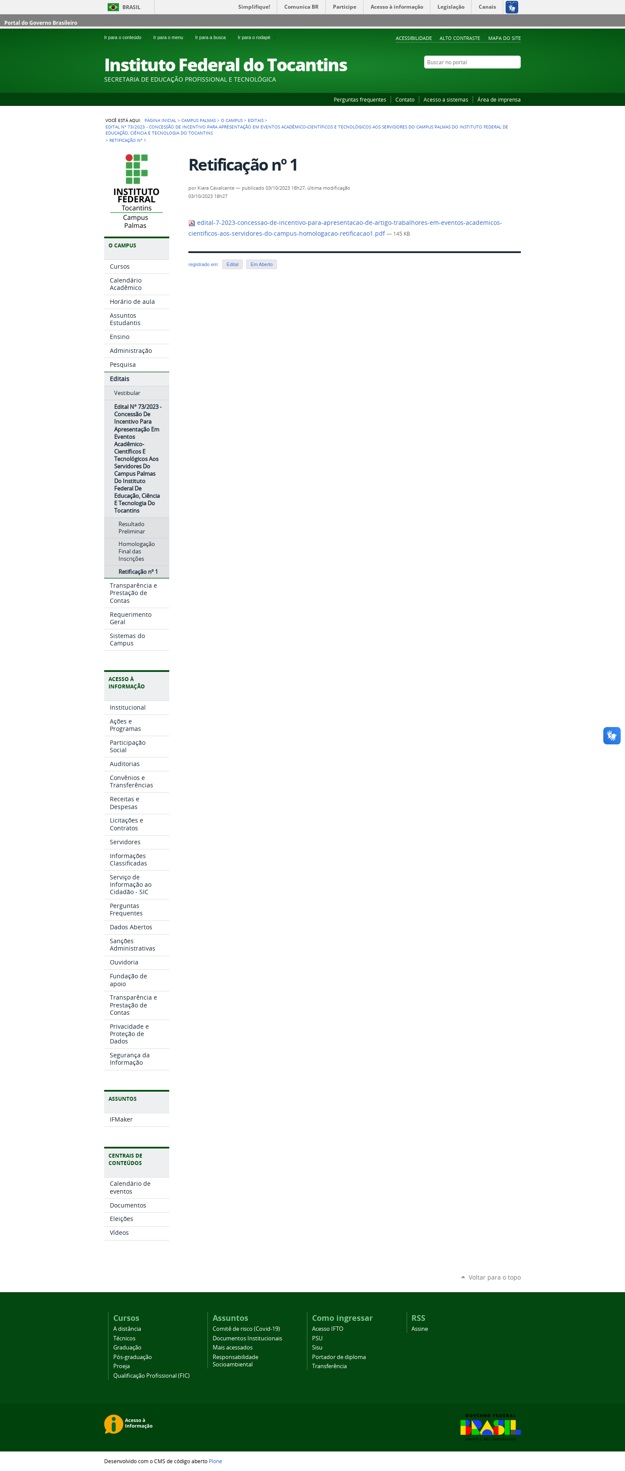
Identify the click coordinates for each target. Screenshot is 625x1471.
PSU (317, 1338)
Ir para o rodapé (258, 37)
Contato (404, 99)
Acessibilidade (414, 38)
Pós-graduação (132, 1357)
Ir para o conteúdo (127, 37)
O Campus (232, 120)
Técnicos (124, 1338)
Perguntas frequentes (360, 99)
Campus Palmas (198, 120)
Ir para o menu (172, 37)
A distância (127, 1329)
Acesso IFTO (327, 1329)
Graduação (127, 1347)
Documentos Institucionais (247, 1338)
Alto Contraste (460, 38)
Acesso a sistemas (446, 99)
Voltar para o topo (495, 1277)
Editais (255, 120)
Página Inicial (160, 120)
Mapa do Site (504, 38)
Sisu (317, 1347)
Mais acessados (233, 1347)
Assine (419, 1329)
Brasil (131, 7)
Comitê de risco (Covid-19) (246, 1329)
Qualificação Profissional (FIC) (151, 1375)
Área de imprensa (499, 99)
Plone (215, 1461)
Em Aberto (261, 264)
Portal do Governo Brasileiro (40, 22)
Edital (232, 264)
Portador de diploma (339, 1357)
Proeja (121, 1366)
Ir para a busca (214, 37)
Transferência (329, 1366)
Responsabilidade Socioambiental (235, 1360)
